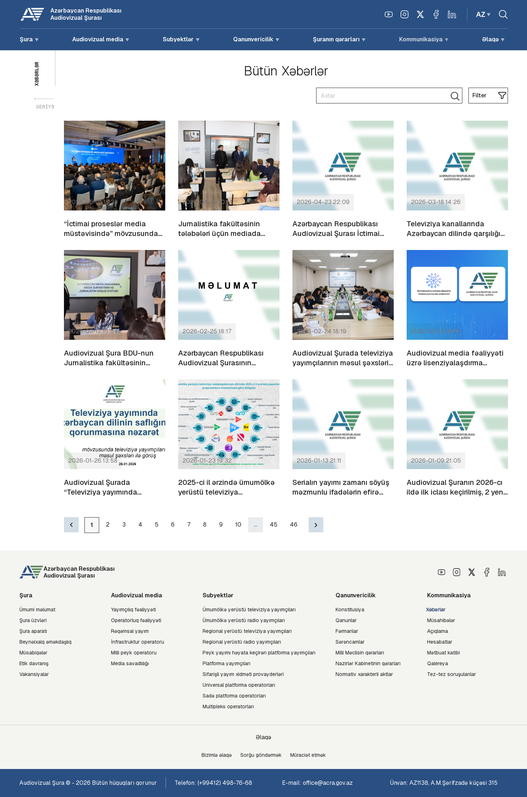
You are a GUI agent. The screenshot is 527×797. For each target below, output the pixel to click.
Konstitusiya (350, 609)
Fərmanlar (347, 631)
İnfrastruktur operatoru (137, 642)
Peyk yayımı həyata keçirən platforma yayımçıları (259, 652)
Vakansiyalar (34, 674)
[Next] (316, 524)
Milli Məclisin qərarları (360, 652)
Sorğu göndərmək (261, 755)
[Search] (389, 95)
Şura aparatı (33, 631)
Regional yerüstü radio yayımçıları (242, 642)
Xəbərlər (435, 609)
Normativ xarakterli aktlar (364, 674)
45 (273, 524)
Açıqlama (437, 631)
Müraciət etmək (308, 755)
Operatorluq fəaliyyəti (136, 620)
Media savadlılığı (130, 663)
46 (293, 524)
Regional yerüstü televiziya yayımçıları (247, 631)
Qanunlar (346, 620)
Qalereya (437, 663)
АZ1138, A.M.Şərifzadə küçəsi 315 (454, 783)
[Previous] (71, 524)
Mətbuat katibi (443, 652)
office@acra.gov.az (328, 783)
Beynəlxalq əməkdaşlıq (45, 642)
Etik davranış (33, 663)
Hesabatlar (439, 642)
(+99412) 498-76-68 (225, 783)
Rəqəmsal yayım (130, 631)
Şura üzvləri (33, 620)
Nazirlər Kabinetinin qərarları (368, 663)
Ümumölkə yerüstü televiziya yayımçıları (249, 609)
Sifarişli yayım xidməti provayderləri (243, 674)
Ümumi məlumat (37, 609)
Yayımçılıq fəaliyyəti (133, 609)
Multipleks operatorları (228, 706)
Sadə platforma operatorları (234, 695)
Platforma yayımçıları (226, 663)
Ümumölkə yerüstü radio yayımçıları (244, 620)
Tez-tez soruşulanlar (451, 674)
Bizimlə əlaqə (217, 755)
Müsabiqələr (33, 652)
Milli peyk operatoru (134, 652)
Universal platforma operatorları (239, 685)
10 (238, 524)
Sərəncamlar (350, 642)
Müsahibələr (441, 620)
